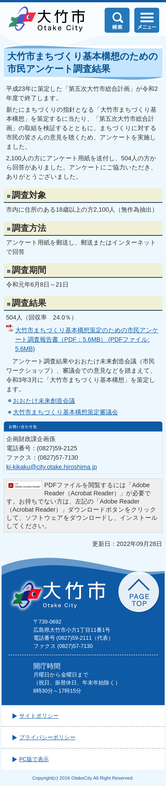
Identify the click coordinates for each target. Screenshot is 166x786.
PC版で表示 (34, 759)
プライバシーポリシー (47, 737)
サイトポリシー (39, 716)
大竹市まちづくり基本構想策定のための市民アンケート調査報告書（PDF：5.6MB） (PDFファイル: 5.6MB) (87, 339)
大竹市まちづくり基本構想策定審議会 (65, 412)
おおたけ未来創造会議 (44, 400)
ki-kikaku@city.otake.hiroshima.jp (51, 466)
